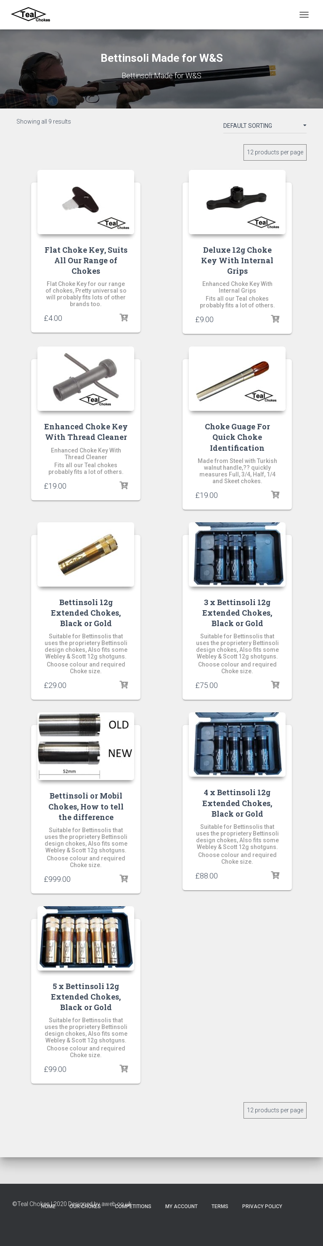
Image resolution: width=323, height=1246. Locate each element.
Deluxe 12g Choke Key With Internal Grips (237, 260)
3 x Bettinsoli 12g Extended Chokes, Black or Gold (237, 612)
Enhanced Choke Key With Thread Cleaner (86, 431)
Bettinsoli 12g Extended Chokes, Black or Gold (86, 612)
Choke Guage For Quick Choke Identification (237, 436)
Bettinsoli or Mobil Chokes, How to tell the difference (86, 806)
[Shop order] (265, 127)
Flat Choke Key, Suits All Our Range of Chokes (86, 260)
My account (181, 1206)
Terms (220, 1206)
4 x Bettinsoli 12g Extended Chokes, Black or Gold (237, 802)
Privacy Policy (262, 1206)
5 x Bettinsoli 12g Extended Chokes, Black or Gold (86, 996)
